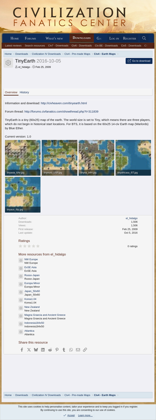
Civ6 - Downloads (81, 45)
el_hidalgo (24, 67)
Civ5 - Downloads (131, 45)
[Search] (144, 38)
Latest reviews (13, 45)
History (24, 92)
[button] (39, 38)
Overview (11, 92)
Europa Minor (32, 283)
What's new (54, 38)
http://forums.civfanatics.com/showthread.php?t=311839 (61, 111)
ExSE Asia (30, 267)
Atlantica (29, 330)
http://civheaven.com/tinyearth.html (64, 103)
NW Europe (31, 259)
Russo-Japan (32, 275)
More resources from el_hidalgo (42, 254)
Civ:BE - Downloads (106, 45)
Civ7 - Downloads (58, 45)
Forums (30, 38)
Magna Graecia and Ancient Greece (44, 314)
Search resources (35, 45)
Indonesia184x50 (34, 322)
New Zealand (32, 306)
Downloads (82, 38)
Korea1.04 (30, 299)
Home (15, 38)
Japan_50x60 (32, 291)
